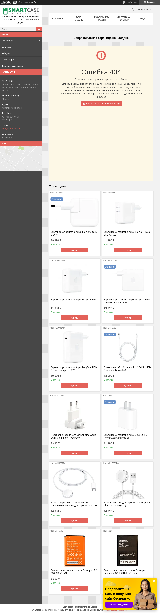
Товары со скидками (12, 66)
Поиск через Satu (11, 59)
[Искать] (39, 29)
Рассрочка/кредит (101, 18)
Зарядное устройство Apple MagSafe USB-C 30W (74, 233)
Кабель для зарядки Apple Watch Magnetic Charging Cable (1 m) (127, 504)
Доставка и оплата (123, 18)
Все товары (8, 40)
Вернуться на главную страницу (103, 103)
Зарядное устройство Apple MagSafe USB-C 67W (74, 301)
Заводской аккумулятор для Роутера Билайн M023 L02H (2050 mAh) (124, 572)
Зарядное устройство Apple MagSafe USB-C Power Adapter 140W (74, 369)
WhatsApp (7, 46)
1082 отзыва (132, 2)
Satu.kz (94, 607)
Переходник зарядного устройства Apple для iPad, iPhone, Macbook (73, 436)
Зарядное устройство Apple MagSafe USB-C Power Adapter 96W (127, 301)
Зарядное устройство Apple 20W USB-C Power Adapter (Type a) (125, 436)
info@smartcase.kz (11, 128)
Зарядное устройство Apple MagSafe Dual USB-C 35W (127, 233)
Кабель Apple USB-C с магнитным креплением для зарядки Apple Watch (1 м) (74, 504)
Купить (74, 250)
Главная (57, 18)
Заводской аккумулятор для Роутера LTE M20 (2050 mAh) (74, 572)
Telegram (6, 53)
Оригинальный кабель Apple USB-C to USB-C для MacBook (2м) (128, 369)
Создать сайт (24, 2)
